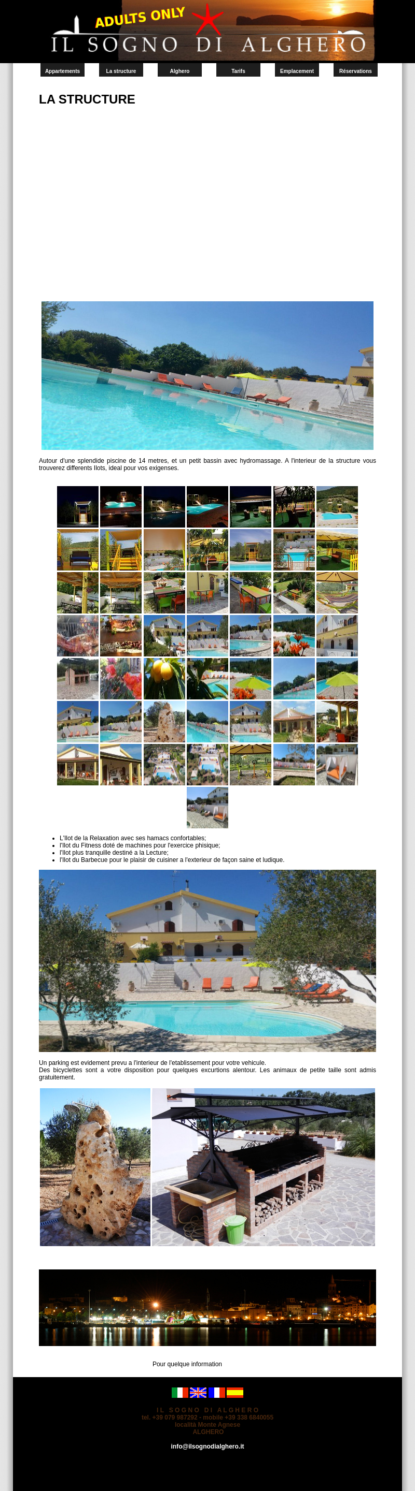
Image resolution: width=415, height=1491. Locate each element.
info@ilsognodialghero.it (207, 1446)
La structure (121, 71)
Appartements (62, 71)
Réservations (355, 71)
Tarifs (238, 71)
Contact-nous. (243, 1364)
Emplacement (297, 71)
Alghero (180, 71)
